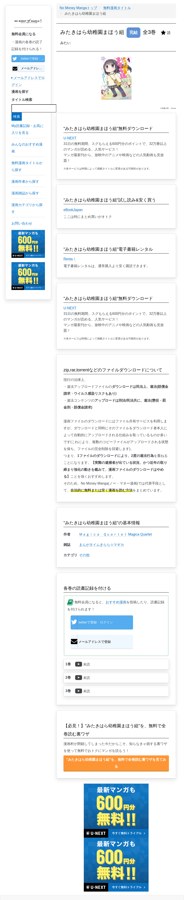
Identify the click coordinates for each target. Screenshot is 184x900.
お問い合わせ (56, 887)
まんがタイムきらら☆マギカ (101, 545)
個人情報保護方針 (32, 887)
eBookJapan (73, 210)
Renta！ (69, 259)
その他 (84, 555)
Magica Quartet (140, 534)
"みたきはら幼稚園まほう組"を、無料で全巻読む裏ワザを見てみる (116, 747)
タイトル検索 (21, 99)
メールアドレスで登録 (28, 68)
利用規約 (39, 887)
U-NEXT (70, 138)
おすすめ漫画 (116, 602)
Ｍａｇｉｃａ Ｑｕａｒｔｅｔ (103, 534)
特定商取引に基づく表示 (47, 887)
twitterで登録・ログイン (28, 58)
